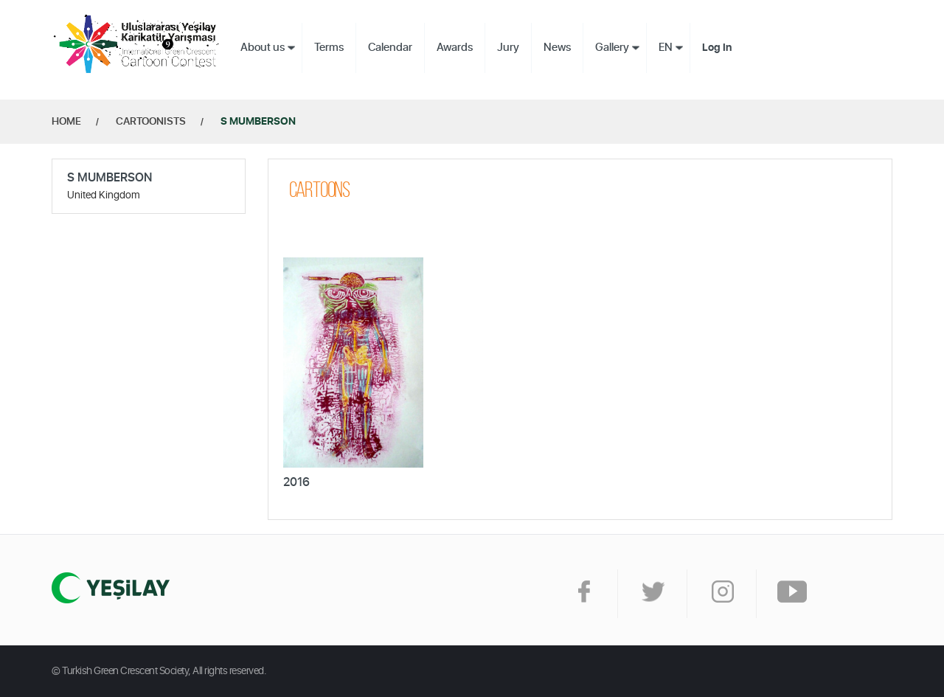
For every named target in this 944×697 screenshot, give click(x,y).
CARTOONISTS (151, 122)
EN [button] (666, 47)
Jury (508, 47)
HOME (66, 122)
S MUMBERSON (258, 122)
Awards (455, 47)
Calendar (390, 47)
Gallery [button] (612, 47)
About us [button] (262, 47)
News (557, 47)
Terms (329, 47)
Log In (717, 48)
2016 (296, 482)
